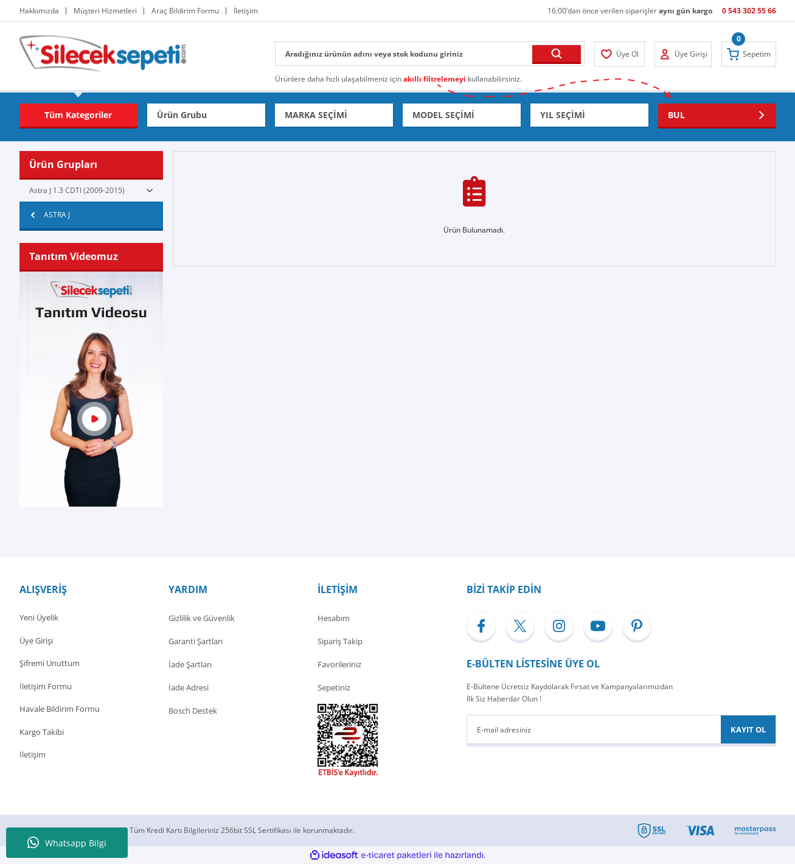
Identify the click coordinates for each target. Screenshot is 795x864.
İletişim (32, 756)
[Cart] (748, 54)
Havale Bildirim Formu (59, 710)
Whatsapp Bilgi (66, 842)
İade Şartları (190, 664)
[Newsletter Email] (621, 729)
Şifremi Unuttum (49, 664)
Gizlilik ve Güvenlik (201, 618)
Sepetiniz (334, 687)
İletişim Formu (45, 687)
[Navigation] (78, 115)
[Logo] (102, 52)
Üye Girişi (36, 641)
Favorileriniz (339, 664)
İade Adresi (188, 687)
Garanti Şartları (195, 641)
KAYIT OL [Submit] (748, 729)
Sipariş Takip (340, 641)
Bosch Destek (192, 710)
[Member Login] (620, 54)
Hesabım (334, 618)
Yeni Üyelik (38, 618)
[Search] (430, 53)
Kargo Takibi (41, 733)
